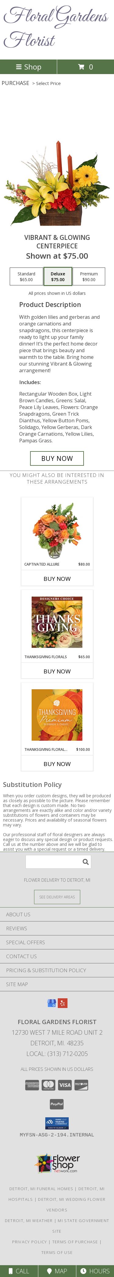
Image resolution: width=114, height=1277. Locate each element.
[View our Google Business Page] (52, 1006)
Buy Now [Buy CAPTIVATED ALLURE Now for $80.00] (57, 579)
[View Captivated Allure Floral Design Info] (57, 529)
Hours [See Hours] (95, 1271)
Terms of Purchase (75, 1242)
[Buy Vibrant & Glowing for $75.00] (57, 458)
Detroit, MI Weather (29, 1220)
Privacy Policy (29, 1242)
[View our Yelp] (62, 1006)
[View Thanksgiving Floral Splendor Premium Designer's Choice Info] (57, 715)
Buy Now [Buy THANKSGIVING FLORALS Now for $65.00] (57, 671)
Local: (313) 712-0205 (57, 1054)
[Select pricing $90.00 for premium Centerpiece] (89, 276)
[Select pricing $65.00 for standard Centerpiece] (26, 276)
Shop (28, 67)
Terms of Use (57, 1252)
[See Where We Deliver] (57, 897)
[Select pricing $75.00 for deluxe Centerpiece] (57, 276)
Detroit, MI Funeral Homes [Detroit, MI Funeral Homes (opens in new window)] (41, 1188)
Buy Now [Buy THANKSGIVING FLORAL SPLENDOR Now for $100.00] (57, 764)
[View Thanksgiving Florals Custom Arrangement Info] (57, 622)
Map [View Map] (57, 1271)
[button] (57, 1123)
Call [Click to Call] (19, 1271)
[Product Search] (58, 862)
